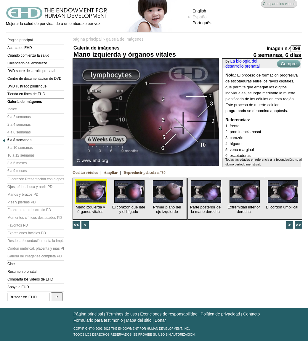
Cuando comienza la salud (28, 55)
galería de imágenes (125, 39)
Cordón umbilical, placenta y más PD (35, 248)
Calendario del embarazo (27, 63)
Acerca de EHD (19, 48)
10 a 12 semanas (21, 155)
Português (201, 22)
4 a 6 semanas (19, 132)
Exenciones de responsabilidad (169, 314)
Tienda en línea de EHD (26, 94)
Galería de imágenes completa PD (34, 256)
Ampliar (111, 172)
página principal (87, 39)
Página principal (20, 40)
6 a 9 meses (17, 171)
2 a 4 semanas (19, 124)
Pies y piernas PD (21, 202)
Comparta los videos (279, 4)
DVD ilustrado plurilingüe (26, 86)
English (199, 11)
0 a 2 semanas (19, 117)
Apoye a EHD (18, 287)
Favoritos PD (17, 225)
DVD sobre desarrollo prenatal (31, 71)
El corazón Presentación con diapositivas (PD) (35, 179)
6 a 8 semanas (19, 140)
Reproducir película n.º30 (144, 172)
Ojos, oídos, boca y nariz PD (29, 187)
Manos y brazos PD (22, 194)
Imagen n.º (279, 48)
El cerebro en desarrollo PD (29, 210)
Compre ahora (288, 64)
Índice (12, 109)
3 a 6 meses (17, 163)
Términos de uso (121, 314)
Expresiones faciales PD (26, 233)
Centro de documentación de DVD (34, 79)
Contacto (251, 314)
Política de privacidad (220, 314)
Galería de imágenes (24, 102)
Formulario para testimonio (98, 320)
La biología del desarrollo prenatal (242, 63)
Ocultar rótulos (85, 172)
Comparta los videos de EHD (30, 279)
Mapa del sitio (138, 320)
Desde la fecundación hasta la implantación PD (35, 241)
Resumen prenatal (21, 272)
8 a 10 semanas (20, 148)
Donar (160, 320)
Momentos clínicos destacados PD (34, 218)
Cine (11, 264)
